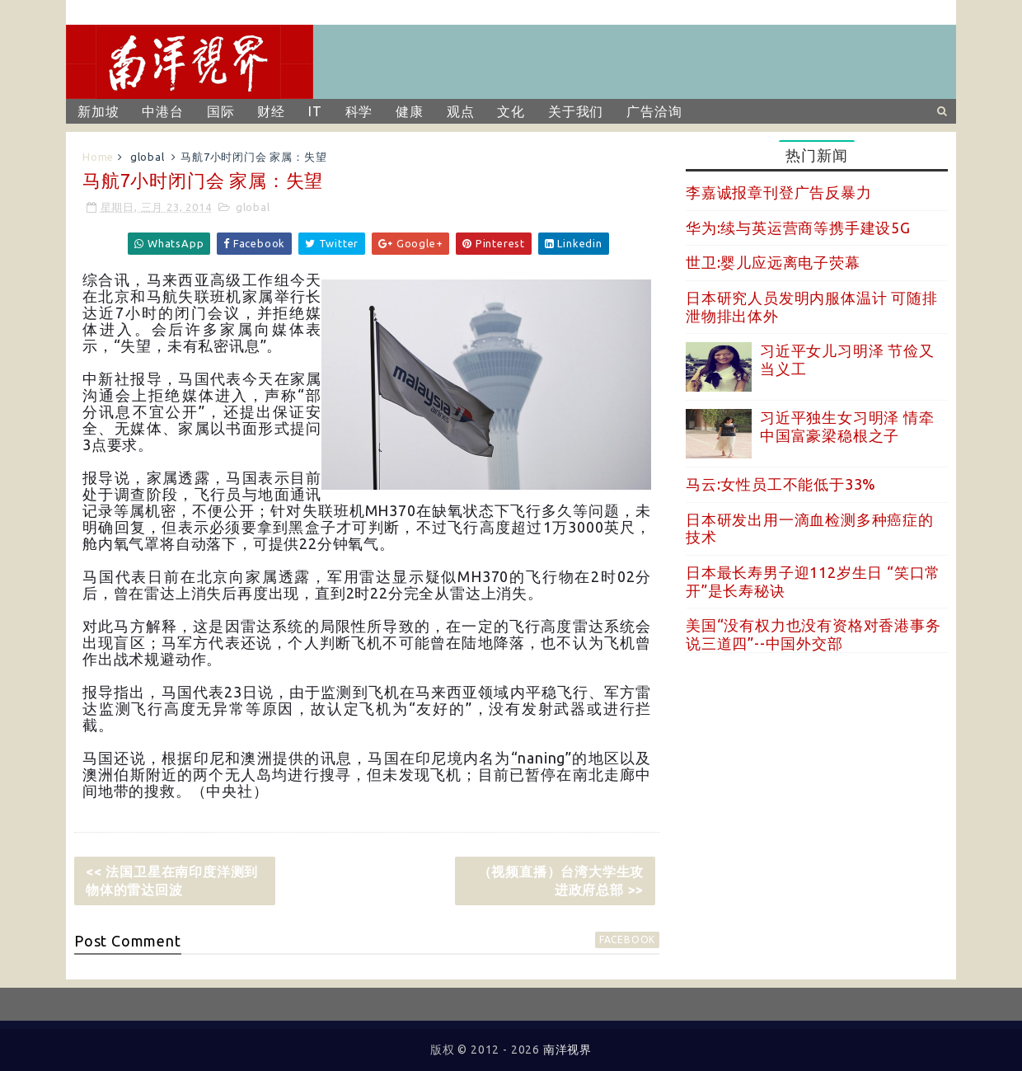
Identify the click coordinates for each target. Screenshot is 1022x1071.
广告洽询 (654, 111)
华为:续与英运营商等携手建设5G (798, 227)
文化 (511, 111)
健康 (410, 111)
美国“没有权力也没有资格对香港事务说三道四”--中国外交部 (813, 634)
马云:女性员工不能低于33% (781, 484)
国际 (221, 111)
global (147, 156)
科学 (359, 111)
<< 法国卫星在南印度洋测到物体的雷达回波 (172, 880)
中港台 (162, 111)
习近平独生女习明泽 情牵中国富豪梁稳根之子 (847, 426)
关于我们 (575, 111)
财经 (271, 111)
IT (315, 111)
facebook (627, 939)
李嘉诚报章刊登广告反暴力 (779, 192)
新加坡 (98, 111)
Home (98, 156)
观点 (461, 111)
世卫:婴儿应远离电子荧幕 (773, 262)
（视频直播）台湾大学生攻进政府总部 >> (561, 880)
